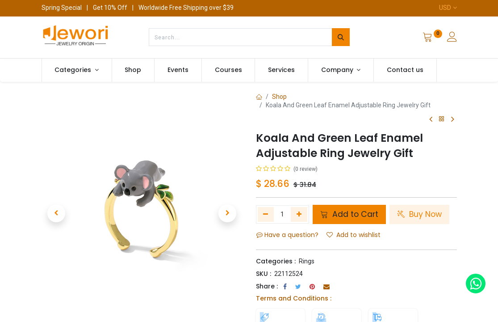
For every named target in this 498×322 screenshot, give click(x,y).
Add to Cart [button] (349, 214)
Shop (279, 96)
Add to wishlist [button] (353, 234)
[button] (57, 213)
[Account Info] (452, 38)
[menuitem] (133, 70)
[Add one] (299, 214)
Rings (306, 261)
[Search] (341, 37)
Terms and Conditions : (293, 298)
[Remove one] (266, 214)
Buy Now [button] (419, 214)
